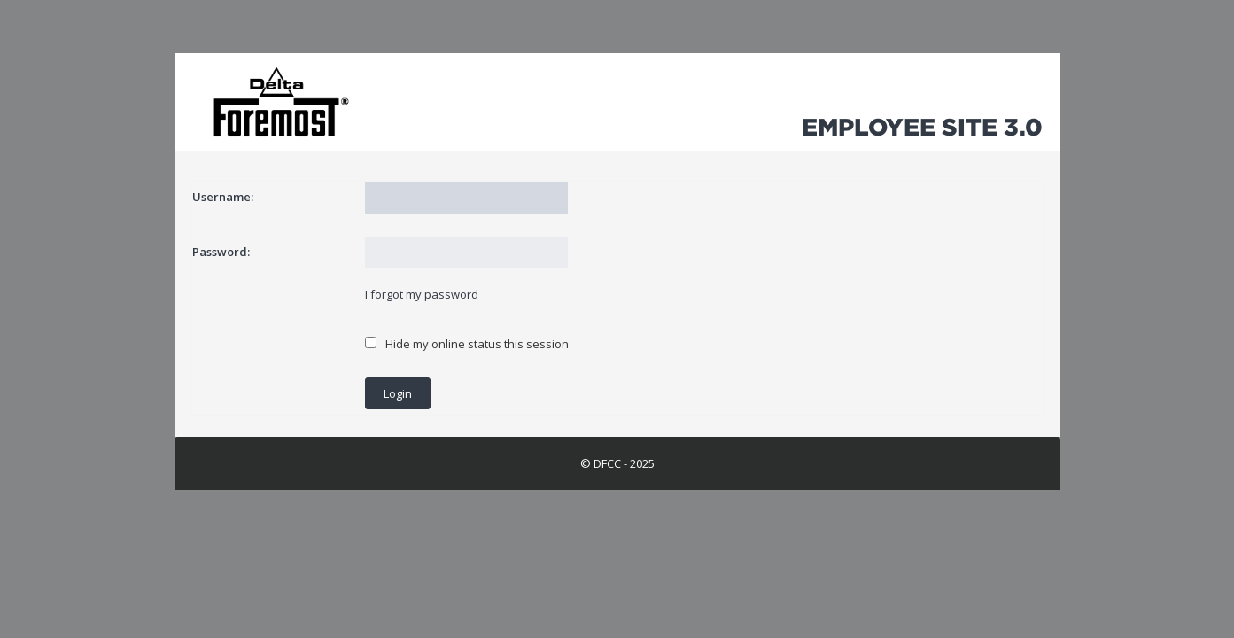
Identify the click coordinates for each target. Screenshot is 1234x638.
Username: (222, 197)
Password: (221, 252)
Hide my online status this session (467, 344)
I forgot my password (421, 294)
